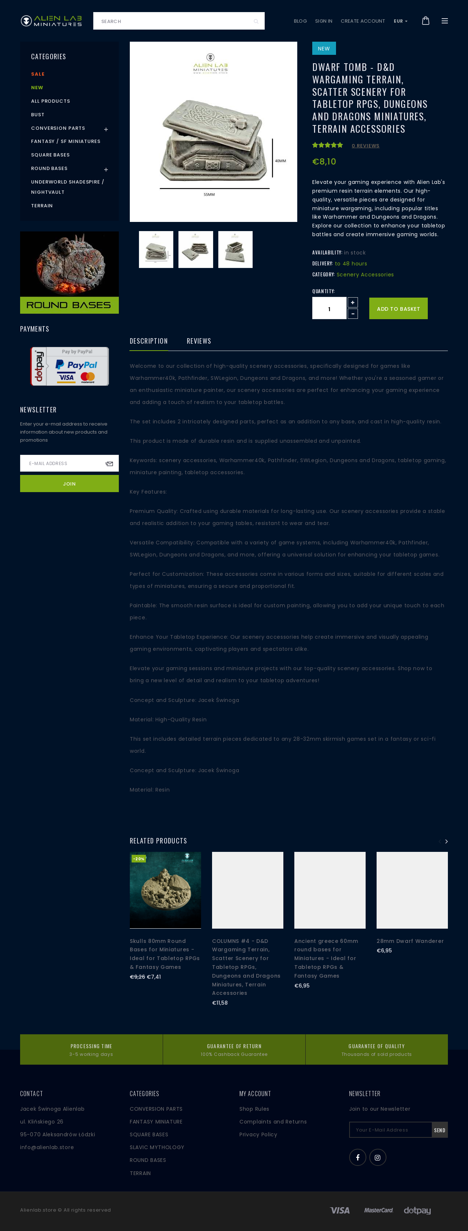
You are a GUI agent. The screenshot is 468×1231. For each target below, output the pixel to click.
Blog (300, 21)
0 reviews (366, 145)
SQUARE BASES (149, 1134)
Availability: (327, 252)
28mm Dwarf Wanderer (410, 941)
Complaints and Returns (273, 1121)
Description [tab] (149, 341)
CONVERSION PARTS (156, 1109)
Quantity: (323, 291)
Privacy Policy (258, 1134)
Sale (38, 74)
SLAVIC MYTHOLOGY (157, 1147)
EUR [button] (401, 21)
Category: (323, 274)
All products (50, 101)
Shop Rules (254, 1109)
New (37, 87)
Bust (38, 114)
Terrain (42, 205)
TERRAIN (140, 1173)
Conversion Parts (58, 128)
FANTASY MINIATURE (156, 1121)
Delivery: (322, 263)
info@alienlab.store (47, 1147)
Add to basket (398, 309)
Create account (363, 21)
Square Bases (50, 154)
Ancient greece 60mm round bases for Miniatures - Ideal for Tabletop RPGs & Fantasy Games (326, 958)
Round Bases (49, 168)
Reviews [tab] (199, 341)
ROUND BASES (148, 1160)
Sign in (323, 21)
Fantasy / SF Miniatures (66, 141)
